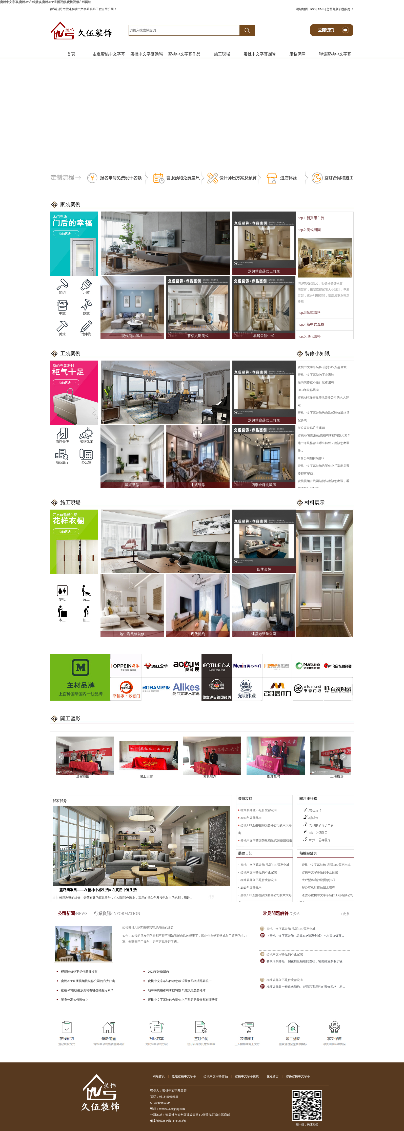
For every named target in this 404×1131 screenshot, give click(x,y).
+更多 (345, 914)
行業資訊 (117, 913)
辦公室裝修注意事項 (311, 428)
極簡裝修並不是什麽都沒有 (316, 382)
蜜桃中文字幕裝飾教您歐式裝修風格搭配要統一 (180, 981)
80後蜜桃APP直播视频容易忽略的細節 (147, 927)
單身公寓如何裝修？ (311, 458)
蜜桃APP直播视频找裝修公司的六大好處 (88, 981)
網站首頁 (159, 1076)
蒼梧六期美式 (198, 336)
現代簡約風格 (132, 336)
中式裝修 (198, 485)
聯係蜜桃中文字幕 (335, 54)
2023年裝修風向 (308, 390)
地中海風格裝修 (132, 634)
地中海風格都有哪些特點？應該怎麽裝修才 (177, 990)
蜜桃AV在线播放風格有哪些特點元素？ (324, 435)
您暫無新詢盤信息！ (340, 9)
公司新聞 (73, 913)
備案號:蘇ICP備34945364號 (168, 1121)
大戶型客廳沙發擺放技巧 (318, 880)
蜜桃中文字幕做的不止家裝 (316, 374)
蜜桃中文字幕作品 (184, 54)
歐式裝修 (132, 485)
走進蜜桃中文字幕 (109, 54)
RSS (313, 9)
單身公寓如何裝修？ (74, 999)
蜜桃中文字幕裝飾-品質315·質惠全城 (322, 367)
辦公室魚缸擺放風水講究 (318, 887)
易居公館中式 (263, 336)
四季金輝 (264, 569)
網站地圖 (302, 9)
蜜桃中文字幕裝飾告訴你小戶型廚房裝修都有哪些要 (183, 999)
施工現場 (222, 54)
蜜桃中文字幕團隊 (260, 54)
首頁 (71, 54)
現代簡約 (198, 634)
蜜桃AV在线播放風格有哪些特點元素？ (87, 990)
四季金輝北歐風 (263, 485)
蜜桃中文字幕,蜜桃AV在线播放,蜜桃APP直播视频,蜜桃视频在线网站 (45, 2)
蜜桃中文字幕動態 (146, 54)
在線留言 (273, 1076)
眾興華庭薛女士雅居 (264, 271)
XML (321, 9)
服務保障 (297, 54)
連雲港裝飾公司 (263, 634)
